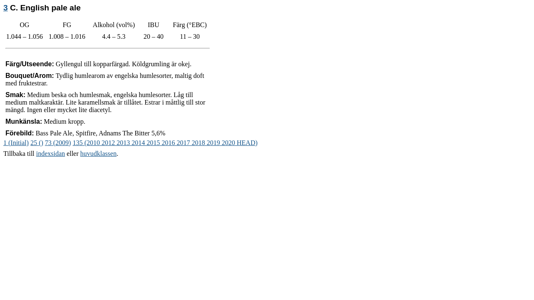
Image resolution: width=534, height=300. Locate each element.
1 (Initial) (16, 142)
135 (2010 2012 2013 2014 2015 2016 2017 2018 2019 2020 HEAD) (165, 142)
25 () (36, 142)
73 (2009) (58, 142)
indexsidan (50, 153)
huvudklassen (98, 153)
